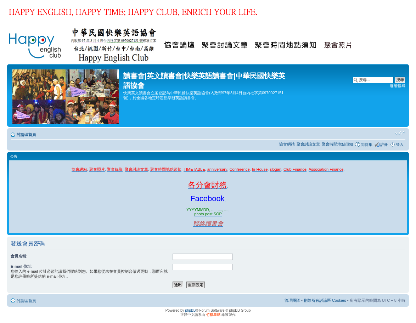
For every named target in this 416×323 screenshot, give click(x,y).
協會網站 (287, 144)
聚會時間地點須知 (337, 144)
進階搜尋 (397, 86)
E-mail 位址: (22, 266)
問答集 (366, 144)
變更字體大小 (400, 133)
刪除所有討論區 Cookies (325, 300)
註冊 (384, 144)
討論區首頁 (26, 134)
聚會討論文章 (308, 144)
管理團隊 (292, 300)
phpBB (190, 310)
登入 (400, 144)
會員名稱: (19, 256)
